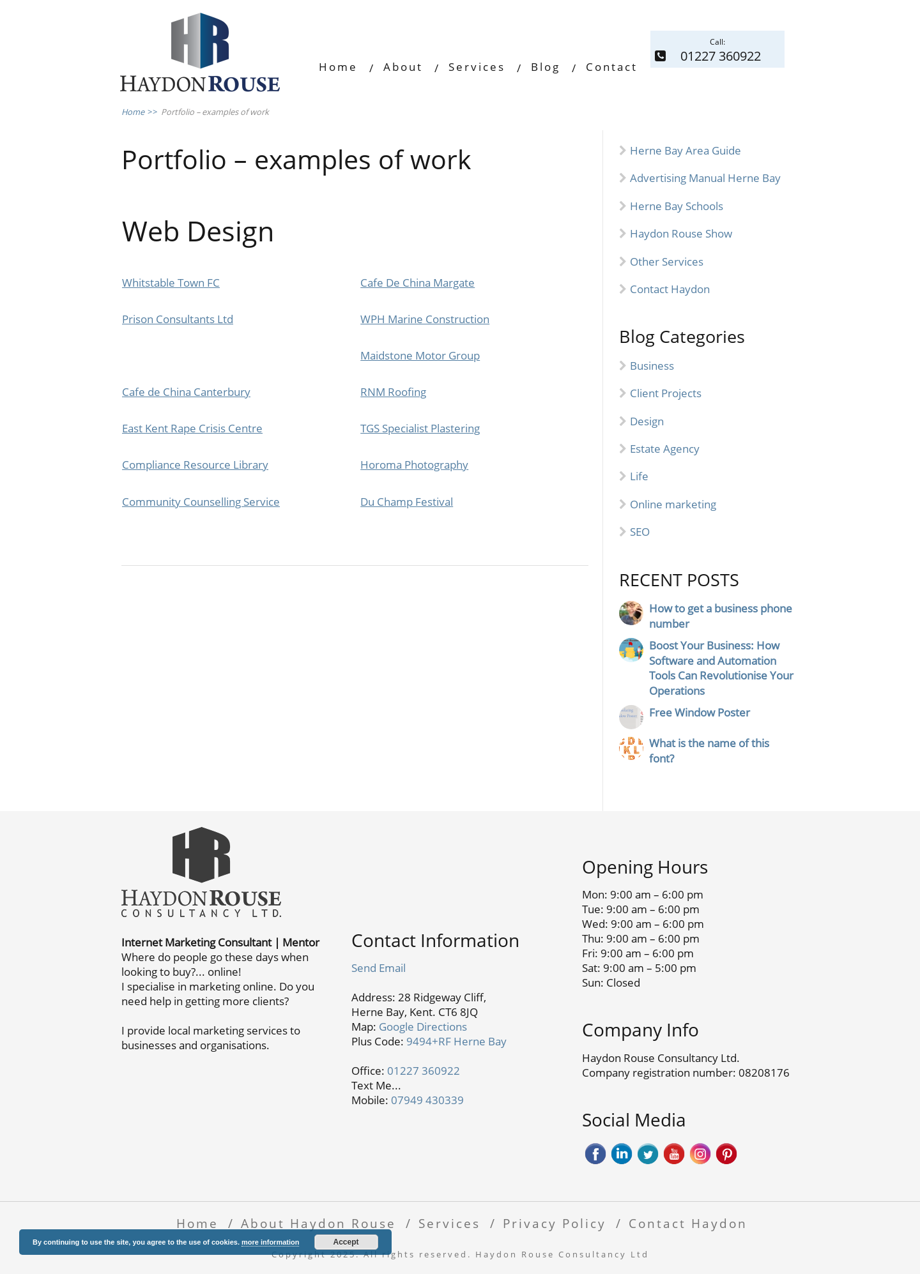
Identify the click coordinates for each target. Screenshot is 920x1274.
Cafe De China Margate (417, 282)
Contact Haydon (670, 289)
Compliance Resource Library (195, 464)
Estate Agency (665, 448)
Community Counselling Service (201, 501)
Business (652, 365)
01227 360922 (423, 1070)
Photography (436, 464)
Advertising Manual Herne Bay (705, 178)
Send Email (378, 967)
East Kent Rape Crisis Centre (192, 428)
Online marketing (673, 504)
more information (270, 1242)
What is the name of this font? (709, 751)
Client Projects (666, 393)
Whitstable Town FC (171, 282)
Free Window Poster (699, 712)
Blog (545, 66)
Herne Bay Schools (676, 206)
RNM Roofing (393, 391)
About (403, 66)
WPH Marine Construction (424, 319)
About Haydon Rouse (318, 1223)
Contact (612, 66)
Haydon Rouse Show (681, 233)
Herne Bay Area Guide (685, 150)
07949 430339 (427, 1100)
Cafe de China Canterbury (186, 391)
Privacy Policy (554, 1223)
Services (476, 66)
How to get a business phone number (720, 616)
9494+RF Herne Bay (456, 1041)
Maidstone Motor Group (420, 355)
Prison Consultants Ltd (177, 319)
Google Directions (423, 1026)
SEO (640, 531)
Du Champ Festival (406, 501)
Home (338, 66)
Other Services (666, 261)
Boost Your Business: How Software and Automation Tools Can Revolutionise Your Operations (721, 668)
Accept (346, 1242)
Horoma (382, 464)
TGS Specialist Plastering (420, 428)
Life (639, 476)
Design (647, 421)
